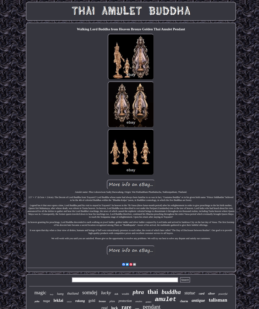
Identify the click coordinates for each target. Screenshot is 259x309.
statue (189, 292)
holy (51, 294)
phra (138, 292)
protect (148, 302)
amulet (165, 299)
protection (125, 301)
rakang (80, 301)
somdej (89, 292)
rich (116, 294)
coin (69, 302)
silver (211, 293)
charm (184, 301)
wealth (125, 293)
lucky (106, 292)
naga (46, 301)
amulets (138, 301)
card (201, 293)
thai (152, 291)
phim (112, 301)
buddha (171, 292)
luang (60, 293)
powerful (223, 294)
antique (198, 300)
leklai (58, 300)
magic (40, 292)
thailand (73, 293)
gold (91, 300)
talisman (218, 300)
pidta (37, 301)
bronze (102, 301)
